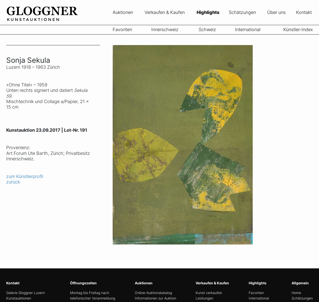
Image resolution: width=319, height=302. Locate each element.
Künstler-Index (298, 29)
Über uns (276, 12)
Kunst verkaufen (209, 293)
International (247, 29)
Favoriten (122, 29)
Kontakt (304, 12)
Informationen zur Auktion (155, 298)
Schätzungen (242, 12)
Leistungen (204, 298)
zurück (13, 181)
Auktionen (123, 12)
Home (296, 293)
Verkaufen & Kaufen (165, 12)
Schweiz (207, 29)
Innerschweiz (164, 29)
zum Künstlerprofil (24, 176)
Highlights (208, 12)
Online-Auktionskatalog (153, 293)
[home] (43, 22)
